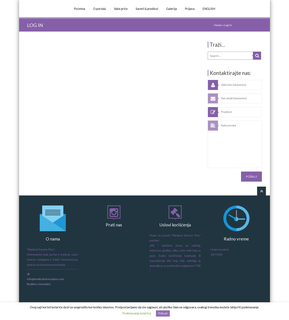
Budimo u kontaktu (39, 284)
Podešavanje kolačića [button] (136, 313)
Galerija (171, 8)
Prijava (189, 8)
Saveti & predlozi (147, 8)
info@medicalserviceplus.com (45, 279)
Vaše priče (121, 8)
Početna (79, 8)
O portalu (99, 8)
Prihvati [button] (162, 313)
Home (218, 25)
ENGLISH (209, 8)
